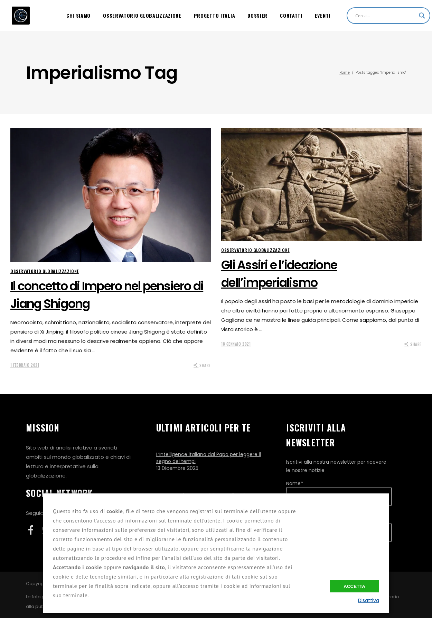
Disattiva (368, 600)
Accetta (354, 586)
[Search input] (385, 15)
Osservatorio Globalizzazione (44, 271)
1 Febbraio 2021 (24, 365)
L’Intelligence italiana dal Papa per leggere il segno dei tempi (208, 458)
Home (344, 72)
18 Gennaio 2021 (236, 344)
